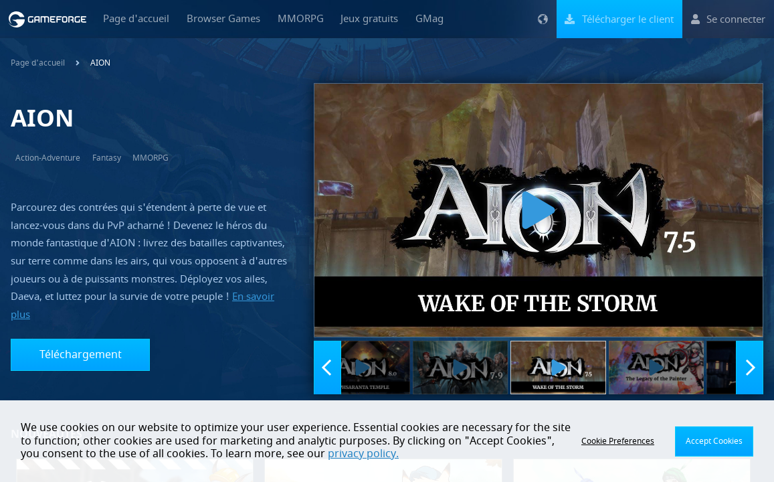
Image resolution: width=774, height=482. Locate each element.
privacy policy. (363, 454)
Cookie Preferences (617, 441)
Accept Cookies (714, 441)
